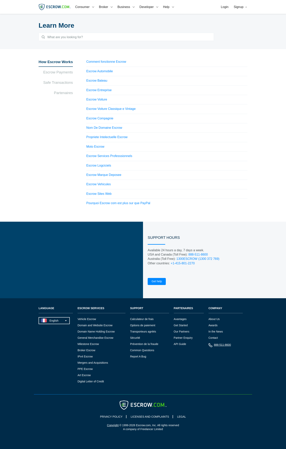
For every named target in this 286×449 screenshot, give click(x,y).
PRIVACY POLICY (111, 417)
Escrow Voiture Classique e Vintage (111, 109)
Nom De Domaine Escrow (104, 128)
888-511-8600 (198, 255)
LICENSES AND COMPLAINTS (150, 417)
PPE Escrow (85, 369)
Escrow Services (91, 309)
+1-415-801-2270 (183, 264)
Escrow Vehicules (98, 185)
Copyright (113, 426)
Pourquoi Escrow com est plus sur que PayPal (118, 204)
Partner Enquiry (183, 338)
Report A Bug (138, 357)
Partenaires (63, 94)
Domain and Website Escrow (95, 326)
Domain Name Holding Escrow (96, 332)
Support (136, 309)
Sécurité (135, 338)
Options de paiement (142, 326)
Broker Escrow (86, 351)
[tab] (85, 7)
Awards (212, 326)
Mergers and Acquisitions (93, 363)
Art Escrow (84, 376)
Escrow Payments (58, 73)
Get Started (181, 326)
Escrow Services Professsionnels (109, 156)
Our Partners (181, 332)
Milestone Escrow (88, 344)
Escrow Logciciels (98, 166)
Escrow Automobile (99, 72)
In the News (215, 332)
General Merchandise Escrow (95, 338)
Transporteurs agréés (143, 332)
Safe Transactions (58, 83)
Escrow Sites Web (99, 194)
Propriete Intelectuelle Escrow (107, 137)
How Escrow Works (56, 63)
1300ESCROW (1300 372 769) (198, 259)
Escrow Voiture (96, 100)
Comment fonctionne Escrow (106, 62)
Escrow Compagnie (99, 119)
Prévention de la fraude (144, 344)
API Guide (180, 344)
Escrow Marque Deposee (103, 175)
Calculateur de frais (142, 319)
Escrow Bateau (96, 81)
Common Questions (142, 351)
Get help (157, 282)
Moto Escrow (95, 147)
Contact (213, 338)
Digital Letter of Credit (91, 382)
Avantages (180, 319)
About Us (214, 319)
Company (215, 309)
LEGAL (181, 417)
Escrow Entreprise (99, 90)
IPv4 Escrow (85, 357)
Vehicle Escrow (87, 319)
